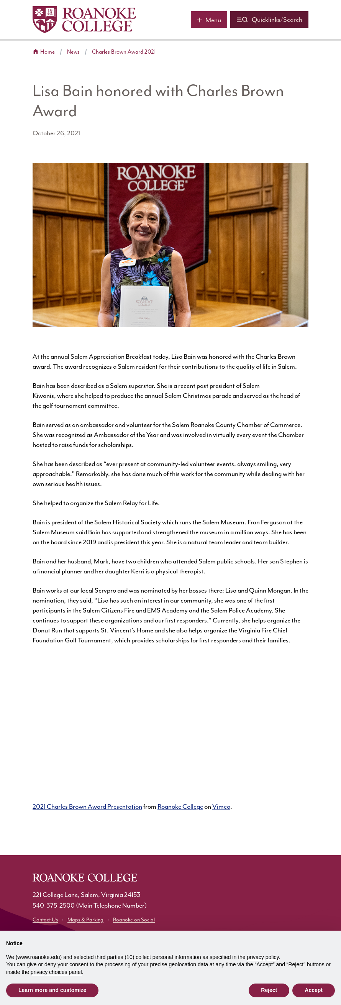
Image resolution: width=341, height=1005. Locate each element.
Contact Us (45, 919)
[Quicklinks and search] (269, 19)
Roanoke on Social (134, 919)
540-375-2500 (54, 905)
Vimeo (221, 806)
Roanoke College (180, 806)
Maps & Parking (85, 919)
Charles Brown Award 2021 (124, 52)
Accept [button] (314, 990)
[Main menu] (209, 19)
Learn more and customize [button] (52, 990)
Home (47, 52)
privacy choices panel (56, 972)
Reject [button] (269, 990)
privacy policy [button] (263, 957)
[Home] (84, 19)
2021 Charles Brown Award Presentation (87, 806)
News (73, 52)
